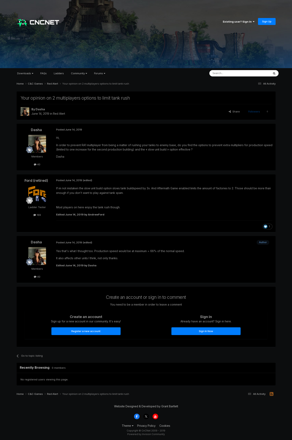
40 (37, 164)
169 (37, 214)
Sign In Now (206, 331)
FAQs (43, 73)
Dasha (40, 109)
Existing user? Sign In (238, 21)
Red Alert (59, 113)
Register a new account (85, 331)
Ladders (59, 73)
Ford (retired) (36, 180)
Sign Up (266, 21)
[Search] (229, 73)
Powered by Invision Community (146, 434)
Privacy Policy (146, 425)
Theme (127, 425)
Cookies (164, 425)
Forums (99, 73)
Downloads (25, 73)
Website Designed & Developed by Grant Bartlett (146, 406)
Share (234, 111)
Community (79, 73)
